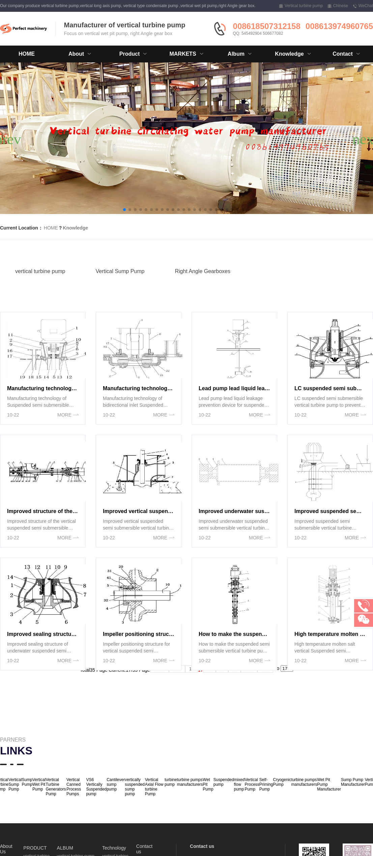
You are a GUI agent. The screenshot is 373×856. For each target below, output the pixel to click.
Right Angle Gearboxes (202, 282)
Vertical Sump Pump (120, 282)
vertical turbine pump (40, 282)
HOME (27, 54)
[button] (124, 209)
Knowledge (75, 228)
